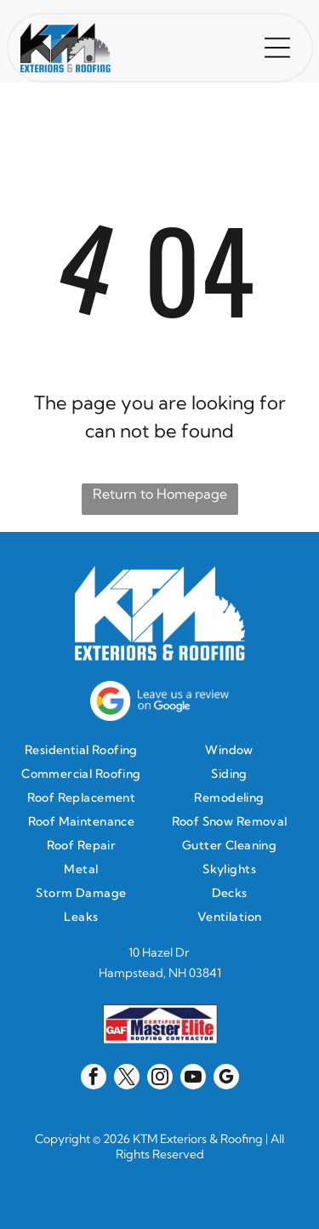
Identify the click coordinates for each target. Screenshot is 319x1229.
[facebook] (93, 1079)
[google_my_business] (226, 1079)
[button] (277, 47)
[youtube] (193, 1079)
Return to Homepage (160, 493)
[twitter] (127, 1079)
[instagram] (160, 1079)
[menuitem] (85, 750)
